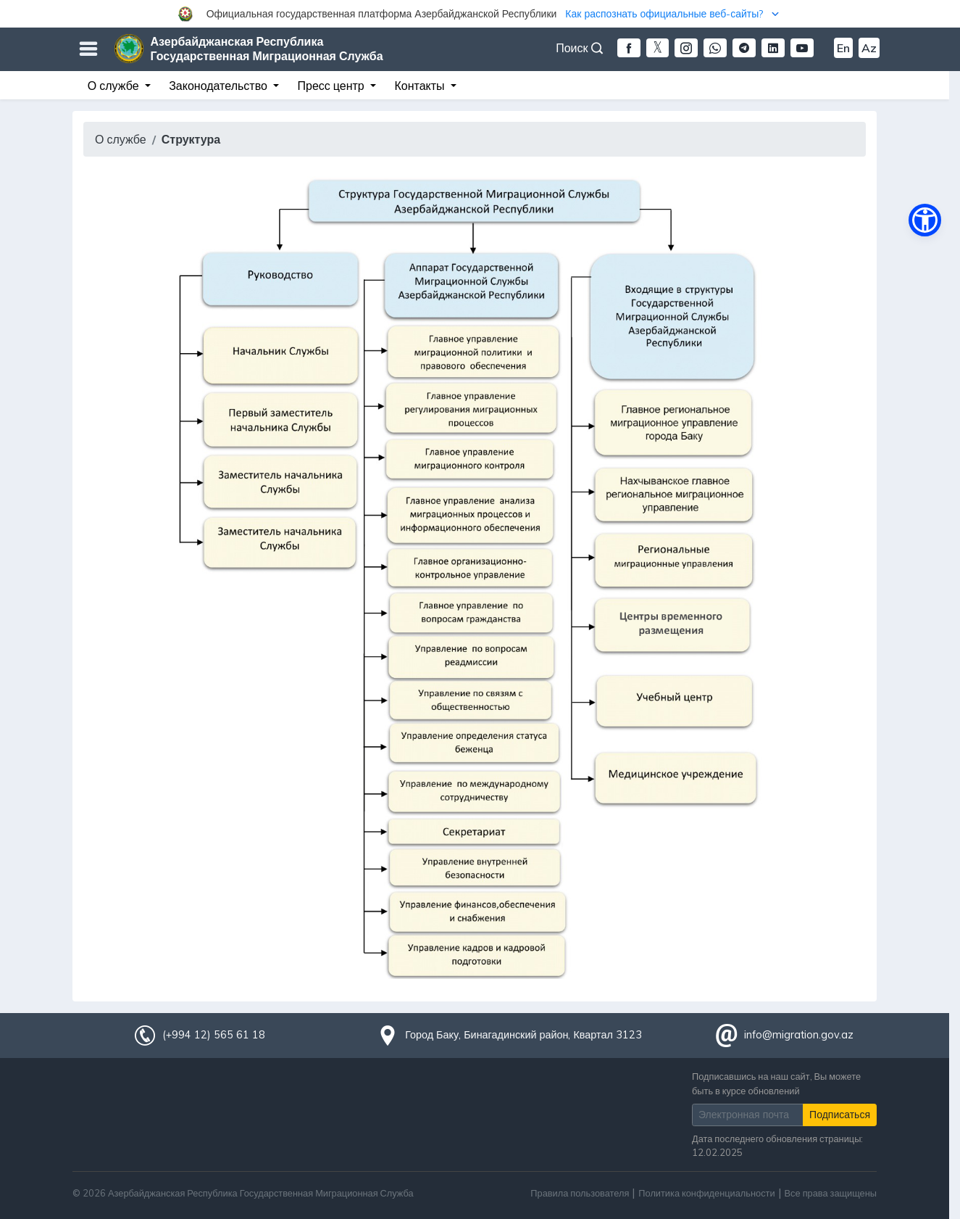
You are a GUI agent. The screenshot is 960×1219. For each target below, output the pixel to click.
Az (869, 48)
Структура (191, 139)
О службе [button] (115, 85)
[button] (480, 14)
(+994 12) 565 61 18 (213, 1034)
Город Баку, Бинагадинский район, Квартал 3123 (523, 1034)
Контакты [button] (420, 85)
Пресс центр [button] (332, 85)
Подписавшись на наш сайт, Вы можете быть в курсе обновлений (776, 1083)
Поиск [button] (579, 48)
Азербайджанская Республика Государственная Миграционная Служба (267, 48)
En (843, 48)
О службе (120, 139)
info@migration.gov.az (798, 1034)
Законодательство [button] (219, 85)
